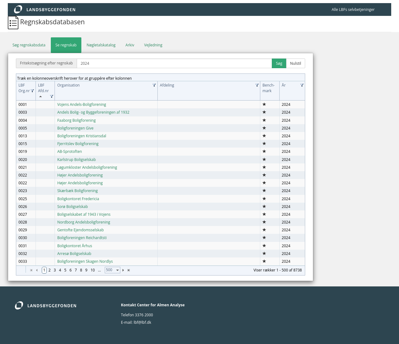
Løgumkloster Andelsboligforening (87, 167)
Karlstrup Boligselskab (76, 159)
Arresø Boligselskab (74, 253)
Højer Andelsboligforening (80, 175)
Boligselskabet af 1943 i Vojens (84, 214)
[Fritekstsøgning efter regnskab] (174, 63)
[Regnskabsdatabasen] (14, 21)
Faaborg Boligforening (76, 120)
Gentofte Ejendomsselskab (80, 230)
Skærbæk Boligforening (77, 190)
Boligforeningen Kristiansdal (81, 136)
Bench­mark (268, 87)
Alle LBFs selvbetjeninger (353, 9)
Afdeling (167, 85)
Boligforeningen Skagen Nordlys (85, 261)
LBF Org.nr (24, 87)
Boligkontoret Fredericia (78, 198)
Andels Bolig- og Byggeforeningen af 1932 (93, 112)
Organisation (68, 85)
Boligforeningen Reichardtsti (82, 237)
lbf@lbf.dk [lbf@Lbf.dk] (142, 322)
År (284, 85)
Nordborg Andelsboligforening (83, 222)
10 (92, 270)
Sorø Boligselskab (72, 206)
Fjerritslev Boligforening (78, 143)
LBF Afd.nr (43, 90)
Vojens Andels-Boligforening (81, 104)
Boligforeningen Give (75, 128)
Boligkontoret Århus (74, 245)
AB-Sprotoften (69, 151)
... (99, 270)
